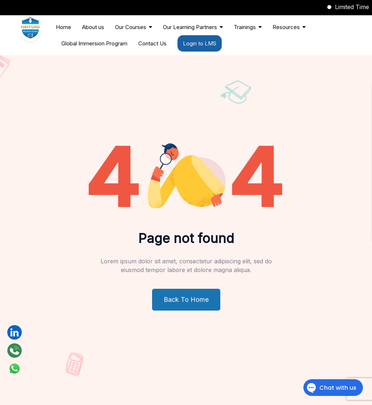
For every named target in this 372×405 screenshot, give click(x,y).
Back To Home (186, 299)
